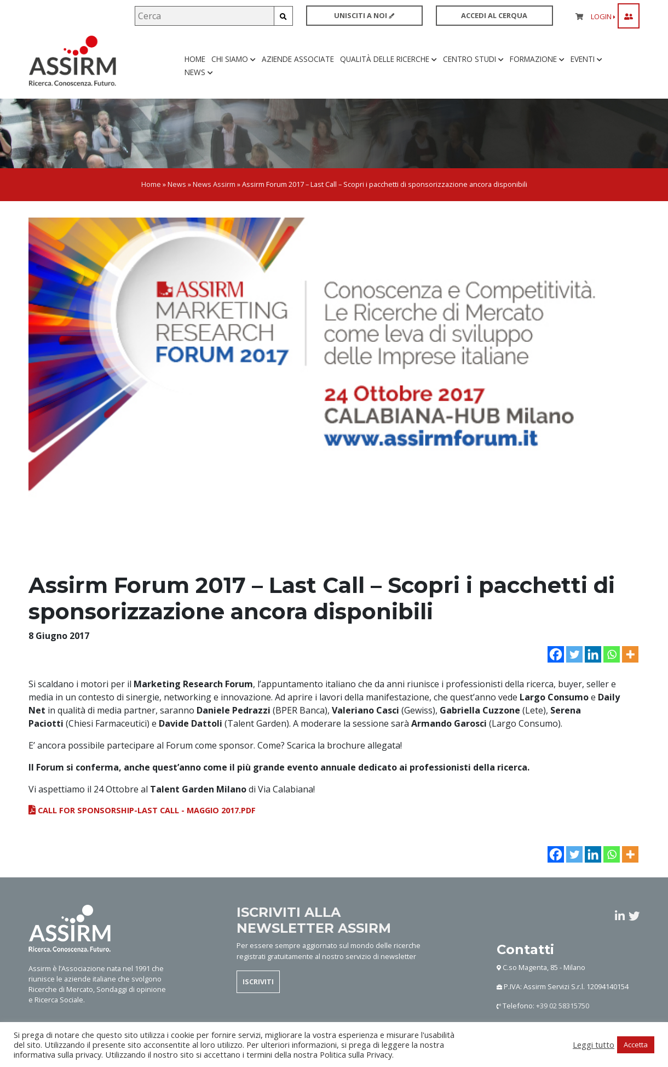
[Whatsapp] (611, 654)
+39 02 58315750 (562, 1006)
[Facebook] (556, 654)
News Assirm (214, 184)
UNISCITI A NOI (364, 15)
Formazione (537, 59)
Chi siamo (233, 59)
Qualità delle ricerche (388, 59)
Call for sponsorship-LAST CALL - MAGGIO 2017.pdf (142, 810)
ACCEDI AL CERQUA (494, 15)
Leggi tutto (593, 1044)
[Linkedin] (593, 654)
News (199, 72)
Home (195, 59)
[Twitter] (574, 654)
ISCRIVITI (258, 981)
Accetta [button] (636, 1044)
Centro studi (473, 59)
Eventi (586, 59)
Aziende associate (298, 59)
